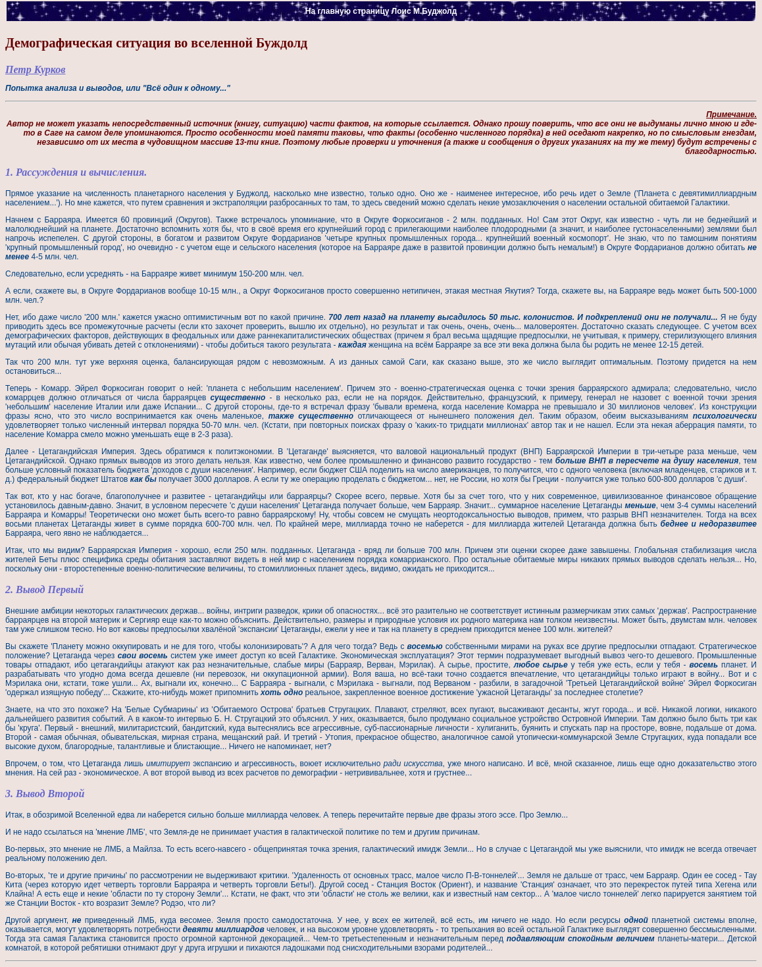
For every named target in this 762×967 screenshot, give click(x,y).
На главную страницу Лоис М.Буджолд (381, 11)
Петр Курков (35, 69)
